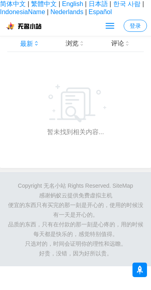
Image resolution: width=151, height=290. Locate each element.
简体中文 (13, 3)
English (72, 3)
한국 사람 (127, 3)
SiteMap (122, 185)
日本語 (98, 3)
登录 (135, 26)
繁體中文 (44, 3)
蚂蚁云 (58, 195)
